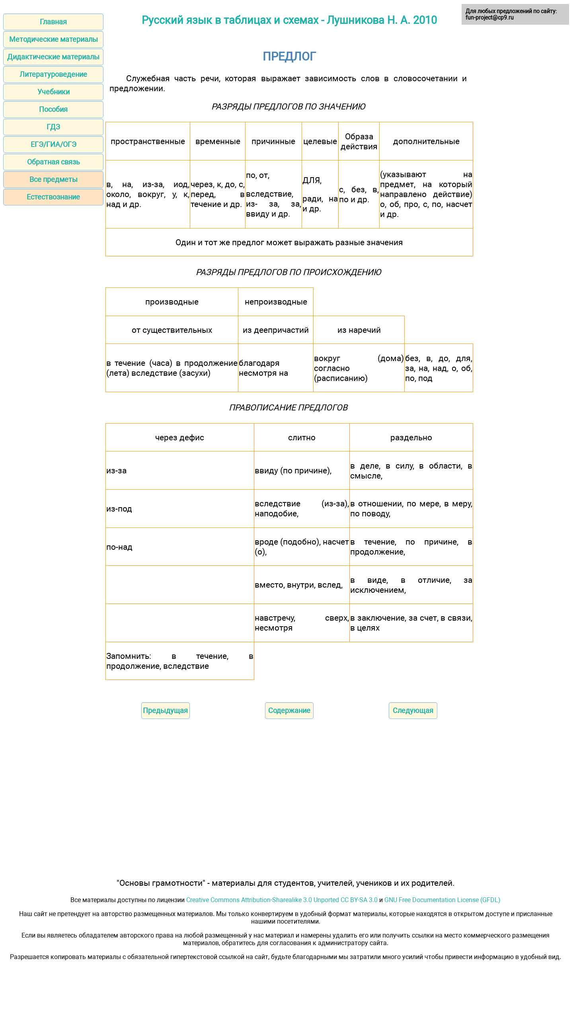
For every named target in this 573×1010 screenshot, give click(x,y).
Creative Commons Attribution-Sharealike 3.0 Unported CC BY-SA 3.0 (282, 900)
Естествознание (53, 197)
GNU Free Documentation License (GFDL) (442, 900)
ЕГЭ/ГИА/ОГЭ (53, 144)
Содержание (289, 710)
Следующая (413, 710)
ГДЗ (53, 127)
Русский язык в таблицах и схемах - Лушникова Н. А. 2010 (289, 20)
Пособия (53, 109)
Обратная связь (53, 162)
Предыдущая (165, 710)
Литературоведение (53, 74)
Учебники (53, 92)
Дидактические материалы (53, 57)
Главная (53, 22)
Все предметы (53, 179)
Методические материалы (53, 39)
